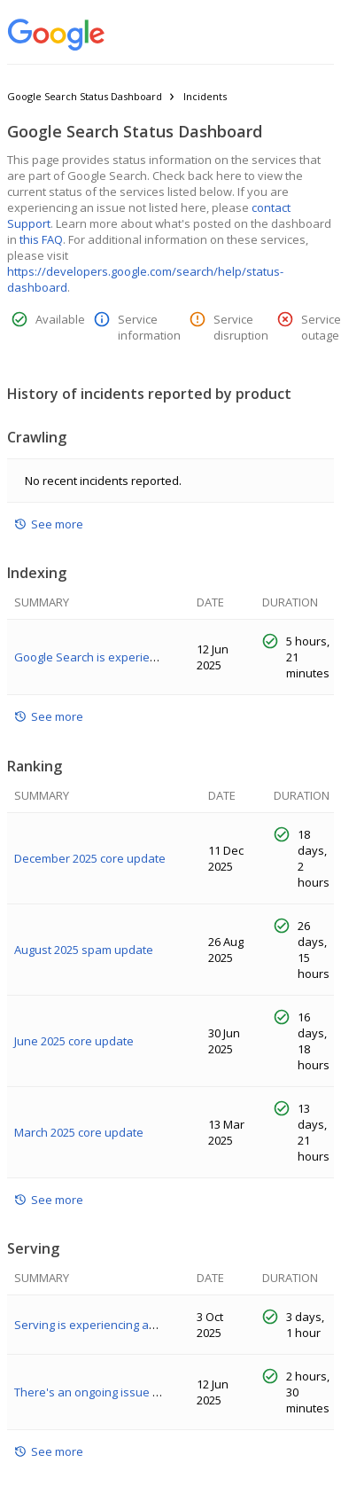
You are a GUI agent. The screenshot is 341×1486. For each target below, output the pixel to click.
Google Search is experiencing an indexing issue (144, 657)
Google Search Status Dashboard (84, 96)
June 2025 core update (74, 1041)
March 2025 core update (78, 1132)
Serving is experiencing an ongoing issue (124, 1325)
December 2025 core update (90, 858)
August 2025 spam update (83, 950)
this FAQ (41, 239)
